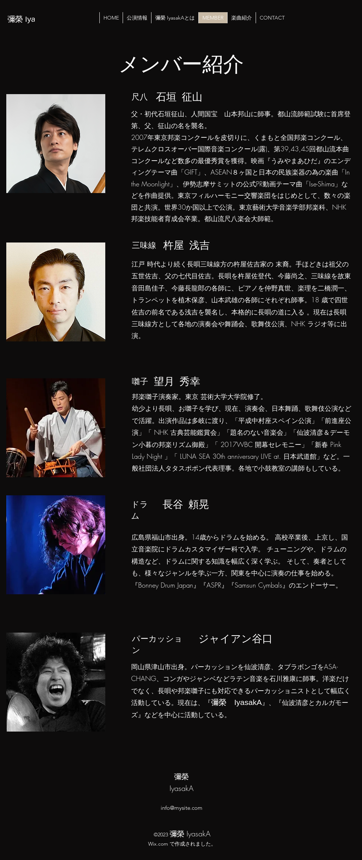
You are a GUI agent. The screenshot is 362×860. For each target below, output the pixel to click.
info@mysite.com (181, 807)
